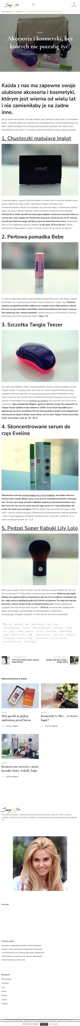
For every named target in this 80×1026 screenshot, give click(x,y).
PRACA (4, 995)
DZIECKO (5, 983)
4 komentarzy (53, 54)
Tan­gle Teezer (29, 642)
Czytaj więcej (53, 1024)
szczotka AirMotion (58, 638)
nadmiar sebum (65, 631)
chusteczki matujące (11, 628)
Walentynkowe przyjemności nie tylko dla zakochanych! (22, 956)
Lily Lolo (39, 631)
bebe (27, 625)
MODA (4, 991)
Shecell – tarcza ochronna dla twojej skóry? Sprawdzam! (22, 949)
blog (49, 625)
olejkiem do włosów (38, 400)
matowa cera (51, 631)
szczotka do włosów (12, 642)
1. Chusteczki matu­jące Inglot (36, 138)
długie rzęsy (58, 628)
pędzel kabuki (58, 635)
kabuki (20, 631)
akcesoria (18, 625)
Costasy (26, 628)
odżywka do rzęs (18, 635)
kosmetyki (30, 631)
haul (5, 631)
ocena (5, 635)
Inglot (12, 631)
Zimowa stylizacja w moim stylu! (13, 960)
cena (56, 625)
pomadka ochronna (25, 638)
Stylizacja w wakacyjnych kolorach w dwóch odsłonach (21, 945)
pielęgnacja (70, 635)
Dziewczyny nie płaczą (41, 628)
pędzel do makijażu (42, 635)
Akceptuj (44, 1024)
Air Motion (7, 625)
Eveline (69, 628)
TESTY (4, 999)
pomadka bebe (8, 638)
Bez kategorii (6, 979)
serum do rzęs (41, 638)
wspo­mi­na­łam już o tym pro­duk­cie (38, 495)
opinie (30, 635)
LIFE (3, 987)
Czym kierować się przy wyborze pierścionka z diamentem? (23, 953)
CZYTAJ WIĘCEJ (12, 726)
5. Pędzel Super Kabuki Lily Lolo (40, 528)
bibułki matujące (38, 625)
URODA (40, 32)
